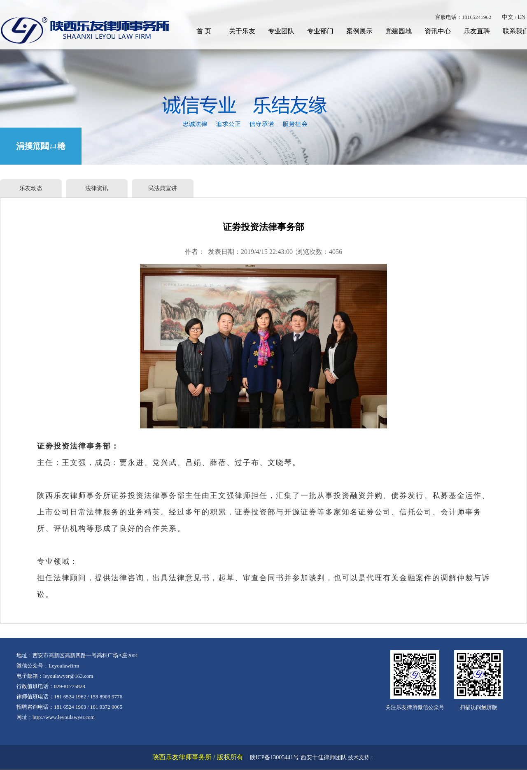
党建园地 (398, 31)
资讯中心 (437, 31)
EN (521, 17)
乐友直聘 (477, 31)
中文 (507, 17)
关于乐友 (242, 31)
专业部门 (320, 31)
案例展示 (359, 31)
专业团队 (281, 31)
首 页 (203, 31)
